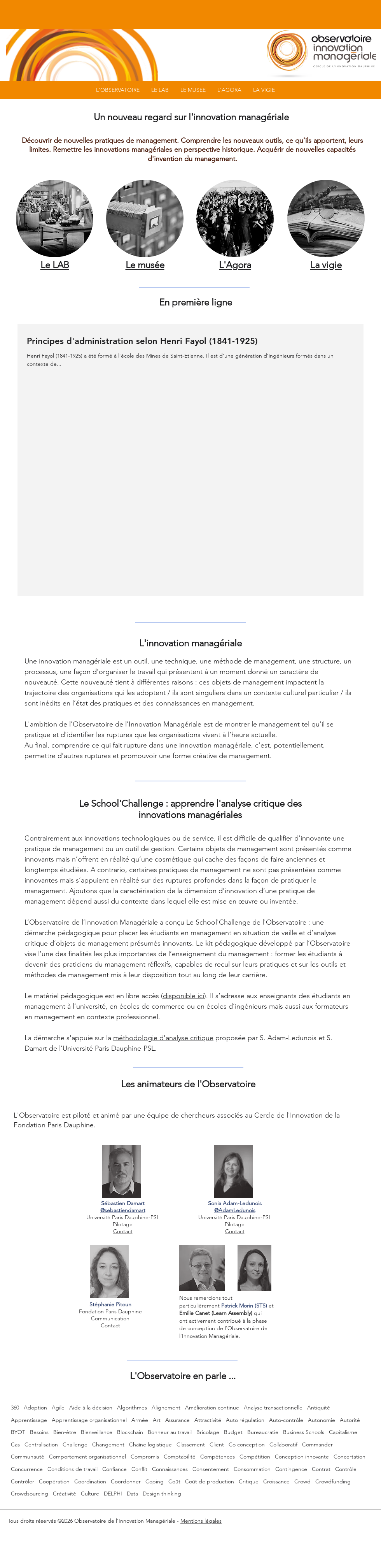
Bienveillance (96, 1432)
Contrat (321, 1469)
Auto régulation (245, 1419)
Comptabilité (180, 1456)
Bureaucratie (262, 1432)
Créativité (64, 1493)
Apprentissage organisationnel (89, 1419)
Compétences (217, 1456)
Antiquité (318, 1407)
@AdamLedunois (234, 1210)
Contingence (291, 1469)
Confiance (114, 1469)
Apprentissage (29, 1419)
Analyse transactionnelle (273, 1407)
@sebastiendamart (122, 1210)
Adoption (35, 1407)
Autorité (350, 1419)
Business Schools (303, 1432)
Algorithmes (132, 1407)
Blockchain (130, 1432)
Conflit (139, 1469)
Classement (191, 1444)
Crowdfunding (333, 1481)
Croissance (276, 1481)
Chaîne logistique (150, 1444)
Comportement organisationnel (87, 1456)
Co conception (247, 1444)
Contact (123, 1231)
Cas (15, 1444)
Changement (108, 1444)
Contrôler (22, 1481)
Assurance (177, 1419)
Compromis (145, 1456)
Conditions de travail (72, 1469)
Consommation (252, 1469)
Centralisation (41, 1444)
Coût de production (209, 1481)
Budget (233, 1432)
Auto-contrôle (286, 1419)
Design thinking (162, 1493)
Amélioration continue (212, 1407)
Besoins (39, 1432)
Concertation (349, 1456)
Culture (90, 1493)
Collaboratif (283, 1444)
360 (15, 1407)
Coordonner (126, 1481)
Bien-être (64, 1432)
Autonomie (321, 1419)
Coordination (90, 1481)
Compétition (254, 1456)
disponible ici (183, 996)
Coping (154, 1481)
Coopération (54, 1481)
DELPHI (113, 1493)
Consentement (210, 1469)
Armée (139, 1419)
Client (217, 1444)
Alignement (166, 1407)
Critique (249, 1481)
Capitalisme (343, 1432)
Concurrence (27, 1469)
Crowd (302, 1481)
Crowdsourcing (29, 1493)
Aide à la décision (90, 1407)
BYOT (18, 1432)
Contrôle (346, 1469)
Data (132, 1493)
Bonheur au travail (170, 1432)
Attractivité (207, 1419)
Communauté (27, 1456)
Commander (317, 1444)
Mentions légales (201, 1520)
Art (157, 1419)
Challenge (75, 1444)
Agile (58, 1407)
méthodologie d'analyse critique (163, 1038)
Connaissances (170, 1469)
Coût (174, 1481)
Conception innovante (302, 1456)
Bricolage (207, 1432)
